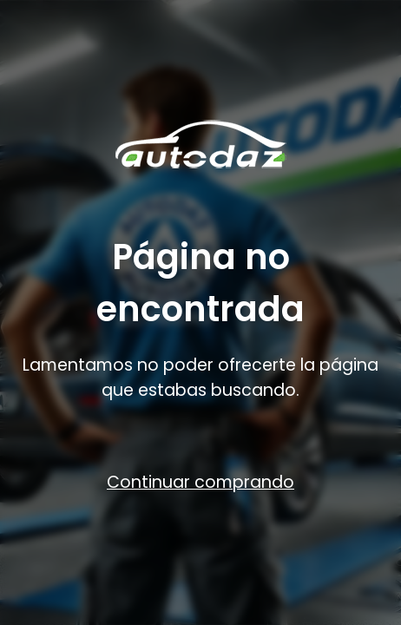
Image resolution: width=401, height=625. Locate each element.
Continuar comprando (200, 482)
